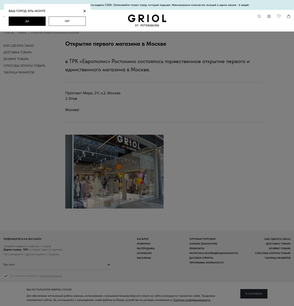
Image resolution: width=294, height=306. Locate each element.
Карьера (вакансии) (203, 243)
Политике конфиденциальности (191, 299)
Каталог (143, 238)
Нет (67, 21)
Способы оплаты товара (24, 66)
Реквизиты (196, 248)
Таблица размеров (19, 72)
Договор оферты (201, 257)
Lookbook (144, 253)
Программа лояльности (206, 262)
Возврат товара (16, 59)
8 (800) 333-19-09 (147, 295)
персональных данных (51, 275)
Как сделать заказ (19, 45)
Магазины (144, 257)
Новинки (143, 243)
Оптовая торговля (202, 238)
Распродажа (146, 248)
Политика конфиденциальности (213, 253)
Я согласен (253, 293)
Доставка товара (18, 52)
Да (27, 21)
